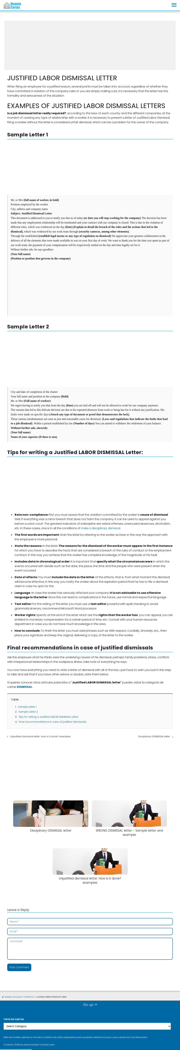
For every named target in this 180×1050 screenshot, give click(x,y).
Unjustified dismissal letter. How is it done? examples (40, 736)
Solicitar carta (47, 1044)
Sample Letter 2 (28, 711)
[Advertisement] (90, 45)
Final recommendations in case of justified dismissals (52, 722)
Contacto (8, 1044)
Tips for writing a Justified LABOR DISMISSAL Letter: (49, 717)
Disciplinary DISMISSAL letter (154, 736)
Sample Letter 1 (27, 707)
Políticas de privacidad (26, 1044)
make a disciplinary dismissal (100, 528)
